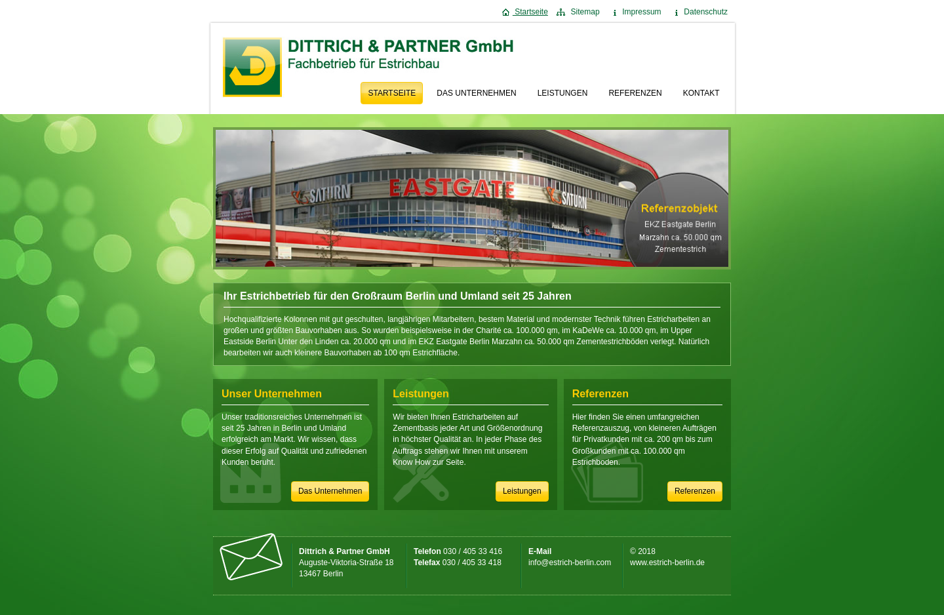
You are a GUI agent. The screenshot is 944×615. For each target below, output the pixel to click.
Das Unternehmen (476, 93)
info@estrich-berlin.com (569, 562)
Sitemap (578, 11)
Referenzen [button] (695, 491)
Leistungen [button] (522, 491)
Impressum (634, 11)
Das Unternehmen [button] (330, 491)
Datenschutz (699, 11)
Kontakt (701, 93)
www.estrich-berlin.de (667, 562)
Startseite (524, 11)
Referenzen (634, 93)
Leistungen (563, 93)
